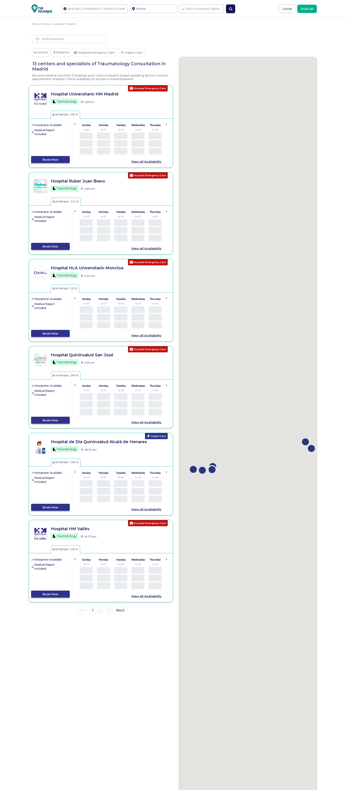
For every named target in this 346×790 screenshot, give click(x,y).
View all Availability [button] (146, 161)
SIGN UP (307, 9)
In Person (65, 114)
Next (120, 610)
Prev (81, 610)
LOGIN (287, 9)
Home (35, 24)
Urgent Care (131, 52)
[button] (193, 469)
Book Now (50, 159)
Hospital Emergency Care (94, 52)
